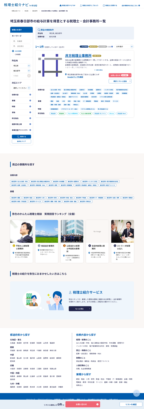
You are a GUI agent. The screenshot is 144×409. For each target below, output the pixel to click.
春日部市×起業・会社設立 (18, 185)
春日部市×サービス (35, 201)
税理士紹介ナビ (16, 11)
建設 (77, 379)
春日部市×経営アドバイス (107, 185)
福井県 (32, 358)
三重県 (39, 368)
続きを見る (99, 70)
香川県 (52, 376)
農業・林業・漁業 (110, 382)
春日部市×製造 (28, 198)
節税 (107, 346)
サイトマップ (30, 399)
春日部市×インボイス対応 (89, 181)
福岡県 (12, 387)
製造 (82, 379)
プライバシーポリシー (44, 399)
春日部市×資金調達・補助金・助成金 (86, 185)
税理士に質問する (110, 5)
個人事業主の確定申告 (99, 343)
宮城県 (32, 343)
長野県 (45, 358)
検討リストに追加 (120, 81)
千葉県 (39, 350)
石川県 (25, 358)
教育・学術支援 (88, 382)
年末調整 (112, 343)
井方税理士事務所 (78, 55)
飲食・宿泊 (100, 379)
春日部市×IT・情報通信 (96, 198)
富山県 (19, 358)
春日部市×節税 (53, 185)
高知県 (12, 379)
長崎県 (25, 387)
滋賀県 (45, 368)
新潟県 (12, 358)
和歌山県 (53, 368)
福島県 (52, 343)
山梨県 (39, 358)
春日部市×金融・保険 (113, 198)
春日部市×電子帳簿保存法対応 (109, 181)
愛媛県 (58, 376)
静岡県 (58, 358)
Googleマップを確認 (75, 77)
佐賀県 (19, 387)
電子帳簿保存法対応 (96, 346)
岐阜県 (52, 358)
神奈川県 (53, 350)
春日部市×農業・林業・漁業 (52, 201)
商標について (81, 399)
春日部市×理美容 (128, 198)
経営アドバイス (103, 361)
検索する (23, 137)
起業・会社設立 (82, 353)
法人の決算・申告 (82, 343)
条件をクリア (21, 141)
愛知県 (12, 361)
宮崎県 (45, 387)
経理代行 (120, 343)
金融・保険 (128, 379)
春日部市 (34, 11)
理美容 (78, 382)
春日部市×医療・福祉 (70, 201)
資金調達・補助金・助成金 (86, 361)
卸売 (92, 379)
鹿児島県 (53, 387)
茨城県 (12, 350)
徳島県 (45, 376)
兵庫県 (25, 368)
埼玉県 (26, 11)
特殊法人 (79, 385)
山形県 (45, 343)
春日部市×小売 (40, 198)
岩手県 (25, 343)
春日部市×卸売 (52, 198)
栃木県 (19, 350)
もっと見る (79, 308)
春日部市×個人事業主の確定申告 (40, 181)
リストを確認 (131, 404)
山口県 (39, 376)
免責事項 (57, 399)
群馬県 (25, 350)
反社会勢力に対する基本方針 (97, 399)
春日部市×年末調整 (58, 181)
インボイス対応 (82, 346)
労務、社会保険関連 (83, 368)
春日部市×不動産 (81, 198)
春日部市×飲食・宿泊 (66, 198)
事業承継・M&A (95, 353)
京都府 (19, 368)
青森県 (19, 343)
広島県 (32, 376)
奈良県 (32, 368)
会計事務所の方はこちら (130, 5)
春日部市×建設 (15, 198)
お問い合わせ (81, 404)
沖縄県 (60, 387)
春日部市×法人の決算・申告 (19, 181)
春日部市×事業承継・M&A (37, 185)
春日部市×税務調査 (66, 185)
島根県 (19, 376)
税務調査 (114, 346)
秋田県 (39, 343)
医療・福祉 (123, 382)
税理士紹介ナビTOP (67, 5)
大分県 (39, 387)
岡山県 (25, 376)
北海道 (12, 343)
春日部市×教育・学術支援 (18, 201)
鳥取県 (12, 376)
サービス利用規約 (68, 399)
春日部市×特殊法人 (85, 201)
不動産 (108, 379)
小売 (87, 379)
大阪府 (12, 368)
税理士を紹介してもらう (89, 5)
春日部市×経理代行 (73, 181)
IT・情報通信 (117, 379)
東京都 (45, 350)
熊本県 (32, 387)
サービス (99, 382)
